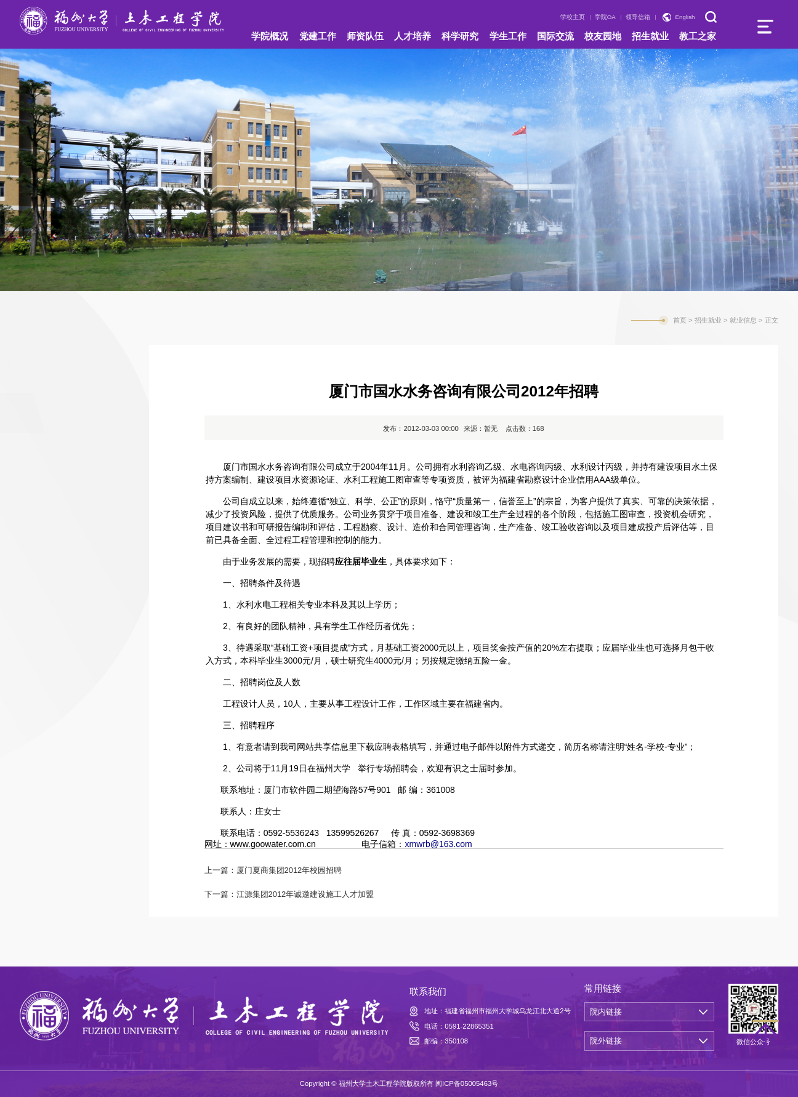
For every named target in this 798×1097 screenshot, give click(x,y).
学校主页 (572, 17)
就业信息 (53, 417)
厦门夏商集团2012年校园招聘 (289, 870)
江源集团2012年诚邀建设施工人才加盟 (305, 894)
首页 (680, 320)
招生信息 (53, 368)
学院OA (605, 17)
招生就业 (708, 320)
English (685, 17)
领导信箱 (638, 17)
